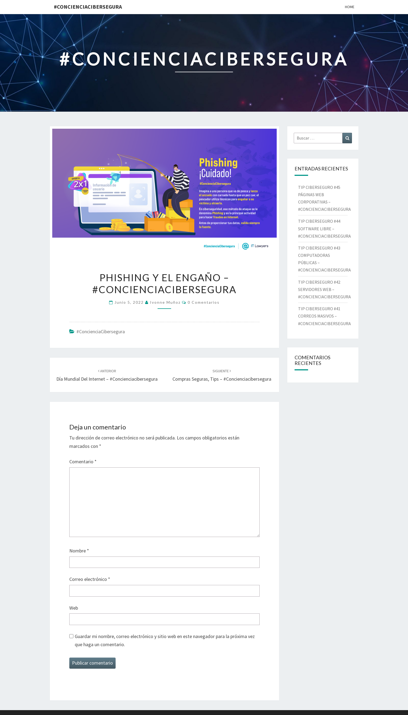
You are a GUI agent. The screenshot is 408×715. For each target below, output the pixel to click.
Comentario (83, 461)
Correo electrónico (89, 579)
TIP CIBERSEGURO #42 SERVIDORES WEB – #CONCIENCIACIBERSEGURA (325, 289)
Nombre (79, 551)
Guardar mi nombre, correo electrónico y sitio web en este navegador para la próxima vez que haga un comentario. (165, 640)
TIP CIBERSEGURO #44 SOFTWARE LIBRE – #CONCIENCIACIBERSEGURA (325, 228)
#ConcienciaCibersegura (88, 6)
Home (349, 6)
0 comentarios (204, 302)
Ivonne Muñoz (165, 302)
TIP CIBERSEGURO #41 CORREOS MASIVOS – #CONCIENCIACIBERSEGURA (325, 316)
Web (73, 608)
